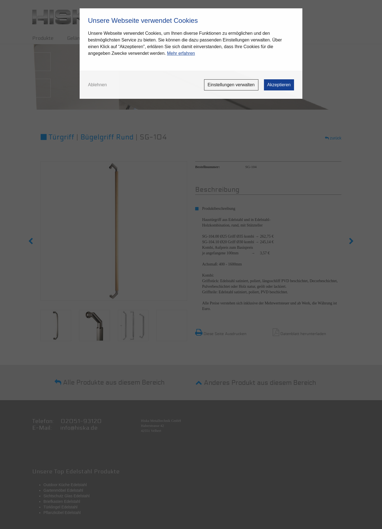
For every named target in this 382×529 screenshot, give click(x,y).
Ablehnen (97, 85)
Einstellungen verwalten (231, 84)
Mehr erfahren (181, 53)
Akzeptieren (279, 84)
